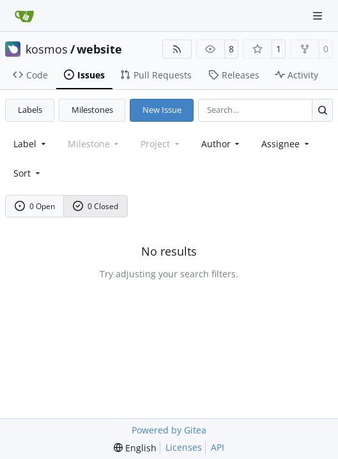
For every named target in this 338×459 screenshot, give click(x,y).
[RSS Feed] (177, 49)
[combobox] (30, 144)
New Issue (161, 109)
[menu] (27, 173)
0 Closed (96, 206)
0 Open (35, 206)
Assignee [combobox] (286, 144)
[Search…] (322, 110)
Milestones (92, 109)
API (217, 447)
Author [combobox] (221, 144)
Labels (30, 109)
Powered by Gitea (169, 430)
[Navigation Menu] (319, 15)
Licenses (183, 447)
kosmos (47, 49)
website (99, 49)
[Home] (24, 15)
